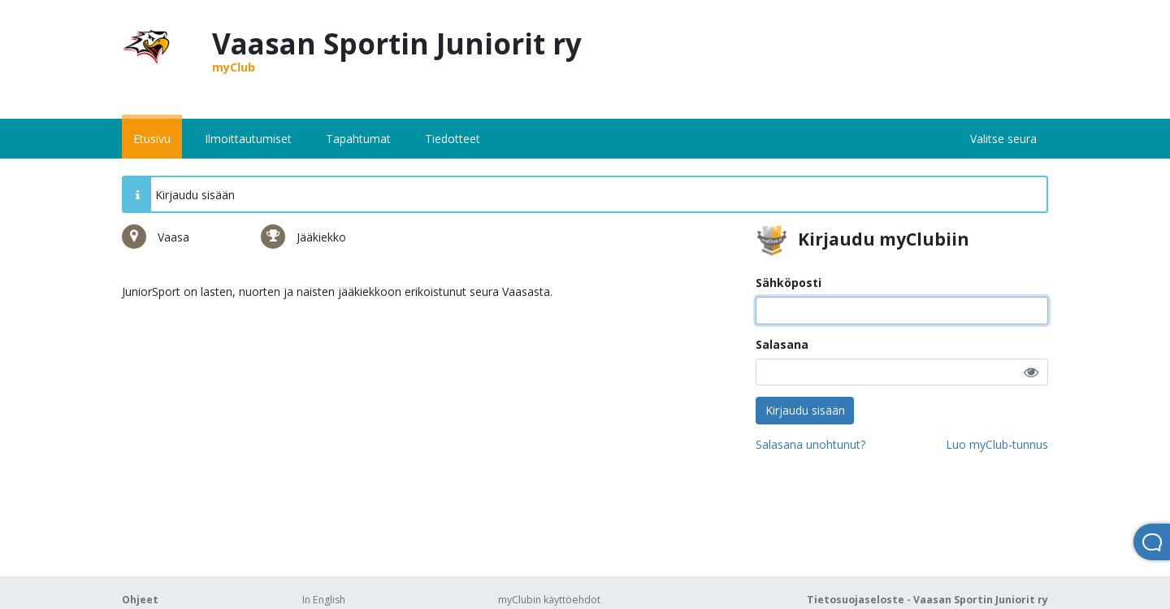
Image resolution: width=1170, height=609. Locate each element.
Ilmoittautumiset (248, 138)
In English (323, 600)
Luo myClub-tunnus (997, 444)
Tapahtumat (358, 138)
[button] (1031, 372)
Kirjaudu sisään (805, 410)
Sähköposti (788, 282)
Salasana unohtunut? (810, 444)
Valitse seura (1003, 138)
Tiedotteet (452, 138)
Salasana (782, 344)
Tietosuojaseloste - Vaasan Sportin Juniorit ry (927, 600)
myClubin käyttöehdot (549, 600)
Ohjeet (140, 600)
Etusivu (152, 138)
